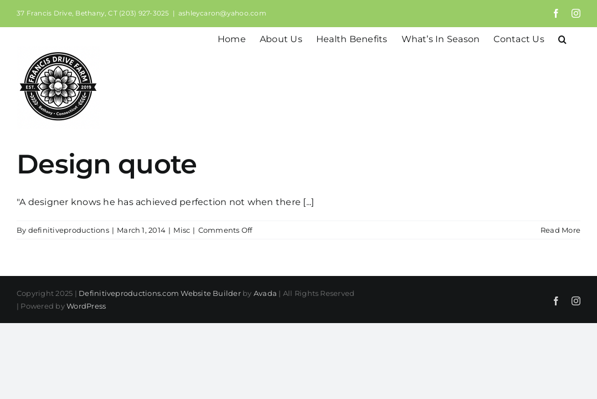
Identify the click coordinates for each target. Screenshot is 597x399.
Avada (265, 293)
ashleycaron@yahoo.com (222, 13)
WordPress (86, 305)
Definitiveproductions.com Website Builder (160, 293)
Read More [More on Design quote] (560, 230)
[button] (576, 38)
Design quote (107, 164)
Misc (181, 230)
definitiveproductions (68, 230)
